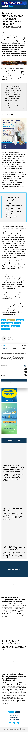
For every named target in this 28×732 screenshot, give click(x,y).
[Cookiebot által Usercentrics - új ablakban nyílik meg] (22, 345)
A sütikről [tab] (23, 348)
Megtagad (14, 385)
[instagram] (18, 723)
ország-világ (11, 320)
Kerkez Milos (5, 326)
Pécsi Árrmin (5, 329)
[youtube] (10, 723)
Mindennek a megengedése (14, 379)
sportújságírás (15, 326)
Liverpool (17, 323)
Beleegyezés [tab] (5, 348)
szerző (9, 337)
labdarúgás (20, 320)
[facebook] (14, 723)
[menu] (26, 6)
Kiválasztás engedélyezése (14, 382)
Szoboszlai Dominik (7, 323)
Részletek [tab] (14, 348)
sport (3, 320)
